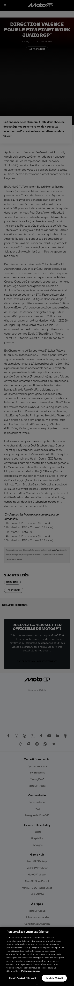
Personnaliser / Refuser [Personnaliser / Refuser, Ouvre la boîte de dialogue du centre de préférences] (22, 978)
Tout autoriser (54, 978)
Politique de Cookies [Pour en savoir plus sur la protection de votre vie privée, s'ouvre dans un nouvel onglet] (30, 971)
